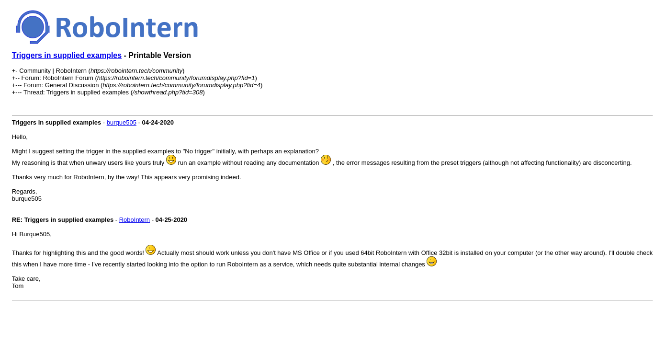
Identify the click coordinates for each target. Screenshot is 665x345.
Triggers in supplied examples (67, 55)
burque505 (121, 122)
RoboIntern (134, 219)
